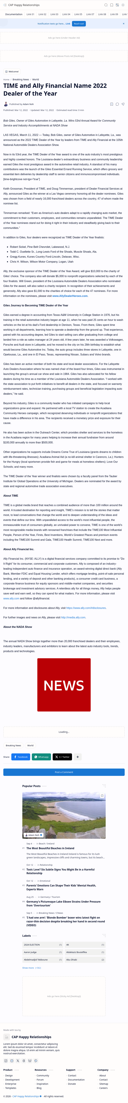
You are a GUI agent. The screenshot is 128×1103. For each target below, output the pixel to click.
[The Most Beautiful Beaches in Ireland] (64, 815)
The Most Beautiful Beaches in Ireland (50, 848)
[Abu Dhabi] (85, 960)
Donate (72, 1083)
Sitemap (104, 1083)
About (103, 1075)
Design (9, 1075)
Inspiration (42, 1083)
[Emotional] (45, 880)
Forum (40, 1079)
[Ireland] (50, 843)
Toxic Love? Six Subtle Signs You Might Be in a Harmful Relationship (60, 871)
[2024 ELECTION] (42, 945)
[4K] (85, 945)
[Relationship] (46, 864)
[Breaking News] (13, 745)
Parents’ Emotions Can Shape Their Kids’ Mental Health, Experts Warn (61, 887)
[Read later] (111, 104)
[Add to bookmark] (102, 795)
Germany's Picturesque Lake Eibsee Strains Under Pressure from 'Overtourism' (63, 903)
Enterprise (10, 1083)
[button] (5, 4)
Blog (39, 1088)
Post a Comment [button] (64, 772)
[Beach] (43, 843)
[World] (30, 745)
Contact (72, 1075)
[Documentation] (13, 14)
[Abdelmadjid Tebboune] (42, 960)
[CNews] (59, 912)
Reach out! (79, 23)
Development (12, 1079)
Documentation (76, 1079)
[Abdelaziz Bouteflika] (85, 952)
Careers (104, 1088)
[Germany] (45, 896)
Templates (10, 1088)
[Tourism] (56, 896)
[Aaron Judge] (42, 952)
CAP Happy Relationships (24, 5)
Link (68, 23)
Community (43, 1075)
